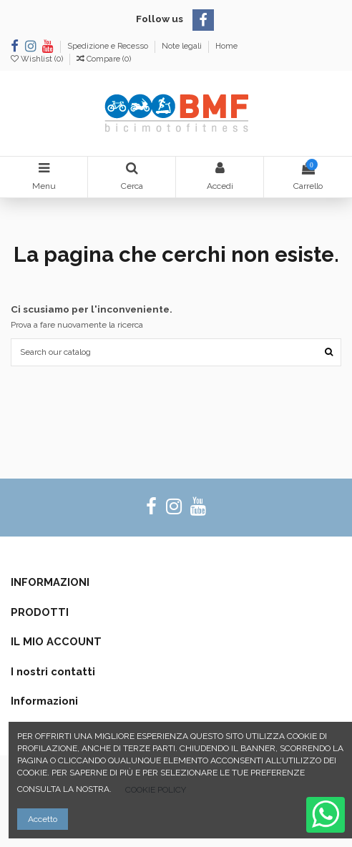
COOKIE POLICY (155, 790)
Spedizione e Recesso (108, 46)
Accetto (42, 819)
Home (226, 46)
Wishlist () (38, 59)
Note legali (183, 46)
